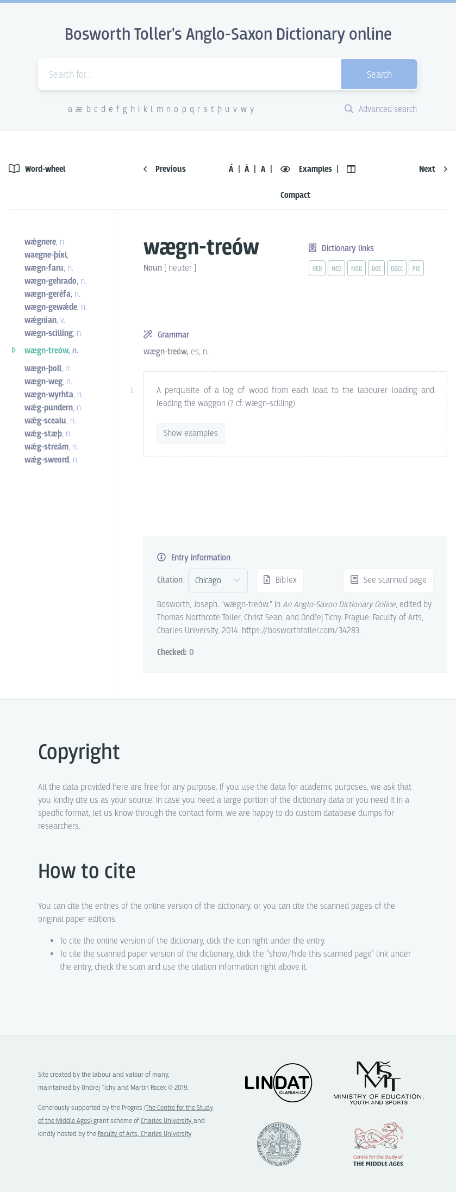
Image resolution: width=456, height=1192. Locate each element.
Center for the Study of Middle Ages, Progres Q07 (378, 1144)
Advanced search (381, 109)
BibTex (280, 580)
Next (433, 169)
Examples (307, 169)
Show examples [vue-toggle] (191, 433)
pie (416, 269)
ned (336, 269)
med (356, 269)
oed (317, 269)
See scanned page (389, 580)
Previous (164, 169)
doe (376, 269)
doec (397, 269)
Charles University (167, 1121)
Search (379, 75)
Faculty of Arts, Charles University (145, 1134)
